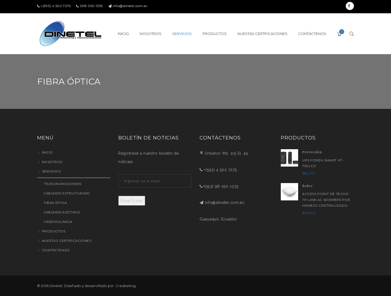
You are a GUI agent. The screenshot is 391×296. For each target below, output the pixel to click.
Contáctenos (56, 250)
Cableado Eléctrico (62, 212)
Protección (312, 151)
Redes (307, 185)
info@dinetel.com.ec (130, 6)
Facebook (349, 6)
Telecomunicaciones (63, 184)
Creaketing (126, 286)
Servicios (51, 171)
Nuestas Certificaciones (67, 241)
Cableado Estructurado (67, 193)
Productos (54, 231)
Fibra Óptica (55, 203)
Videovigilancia (58, 222)
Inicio (47, 152)
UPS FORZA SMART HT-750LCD (323, 163)
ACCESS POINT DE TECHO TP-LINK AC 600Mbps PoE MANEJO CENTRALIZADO (326, 199)
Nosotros (52, 162)
